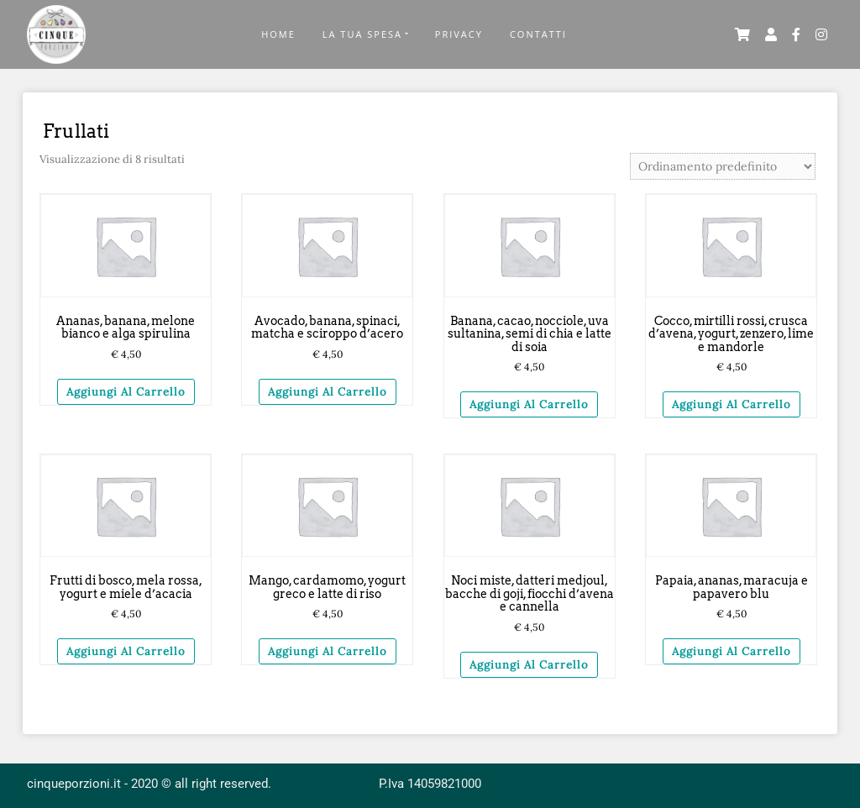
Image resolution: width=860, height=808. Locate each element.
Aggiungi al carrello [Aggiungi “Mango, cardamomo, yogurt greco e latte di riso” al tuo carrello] (327, 651)
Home (278, 34)
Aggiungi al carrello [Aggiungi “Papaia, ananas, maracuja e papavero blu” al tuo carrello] (731, 651)
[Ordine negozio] (722, 166)
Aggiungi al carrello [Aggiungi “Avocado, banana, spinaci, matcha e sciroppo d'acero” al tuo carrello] (327, 392)
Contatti (538, 34)
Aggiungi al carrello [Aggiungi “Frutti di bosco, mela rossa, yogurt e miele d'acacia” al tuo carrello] (126, 651)
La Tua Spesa (362, 34)
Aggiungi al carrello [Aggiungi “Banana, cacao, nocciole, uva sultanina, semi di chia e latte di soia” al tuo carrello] (529, 404)
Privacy (459, 34)
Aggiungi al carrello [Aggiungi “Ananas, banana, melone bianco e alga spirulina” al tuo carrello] (126, 392)
